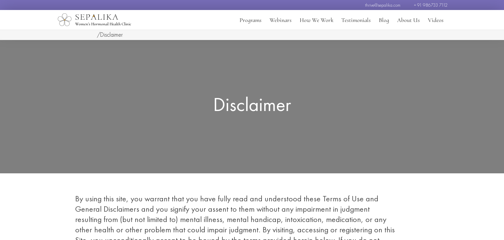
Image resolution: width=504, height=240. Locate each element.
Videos (436, 20)
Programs (250, 20)
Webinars (281, 20)
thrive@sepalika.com (382, 5)
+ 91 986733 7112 (431, 5)
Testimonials (356, 20)
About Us (408, 20)
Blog (384, 20)
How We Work (316, 20)
